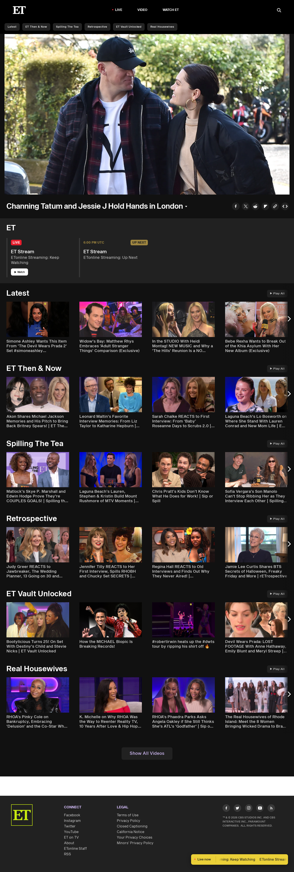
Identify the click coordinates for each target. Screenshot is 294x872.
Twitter (70, 826)
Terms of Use (127, 815)
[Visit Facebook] (226, 809)
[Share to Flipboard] (265, 207)
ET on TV (71, 837)
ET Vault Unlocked (128, 27)
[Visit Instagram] (248, 809)
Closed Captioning (132, 826)
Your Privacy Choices (134, 837)
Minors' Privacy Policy (135, 843)
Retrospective (97, 27)
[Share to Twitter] (245, 207)
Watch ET (171, 9)
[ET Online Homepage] (19, 10)
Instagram (72, 820)
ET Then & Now (36, 27)
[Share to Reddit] (255, 207)
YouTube (71, 832)
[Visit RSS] (271, 809)
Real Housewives (162, 27)
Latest (12, 27)
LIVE (118, 9)
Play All (277, 293)
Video (142, 9)
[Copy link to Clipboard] (275, 207)
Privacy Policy (128, 820)
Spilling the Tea (67, 27)
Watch (19, 272)
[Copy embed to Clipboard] (285, 207)
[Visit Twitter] (237, 809)
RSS (67, 854)
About (69, 843)
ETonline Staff (75, 848)
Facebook (72, 815)
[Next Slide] (288, 320)
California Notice (130, 832)
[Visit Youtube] (260, 809)
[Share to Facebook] (236, 207)
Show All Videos (147, 753)
